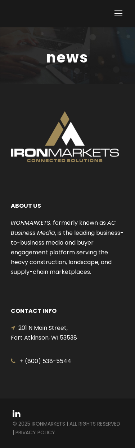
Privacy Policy (35, 432)
